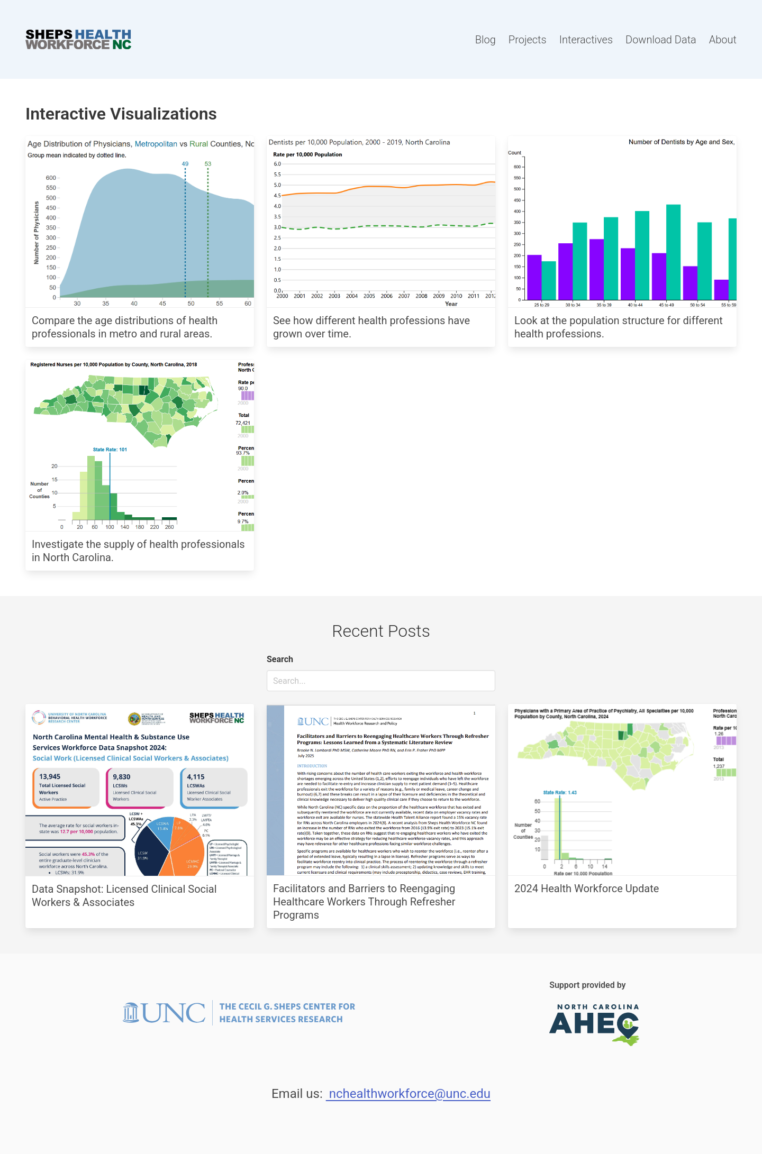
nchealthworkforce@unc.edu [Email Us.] (408, 1093)
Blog (485, 39)
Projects (528, 39)
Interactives (586, 39)
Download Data (660, 39)
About (723, 39)
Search (280, 659)
